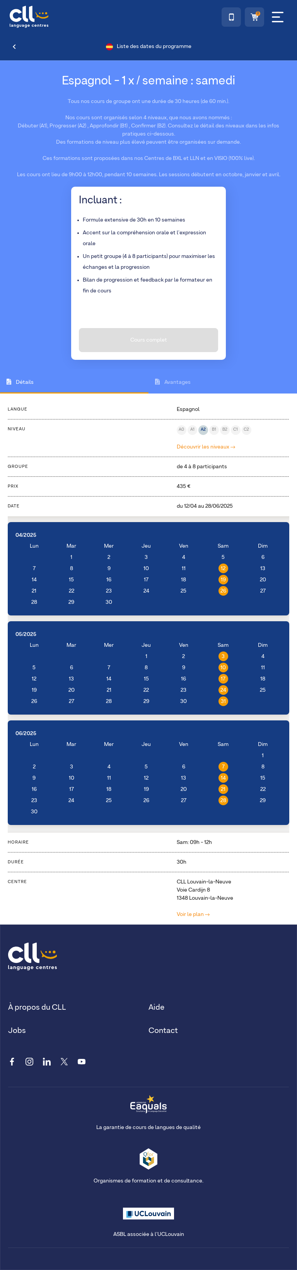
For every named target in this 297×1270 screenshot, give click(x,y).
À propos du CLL (37, 1007)
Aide (156, 1007)
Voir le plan (193, 914)
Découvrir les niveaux (206, 447)
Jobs (17, 1031)
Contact (163, 1031)
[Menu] (277, 17)
